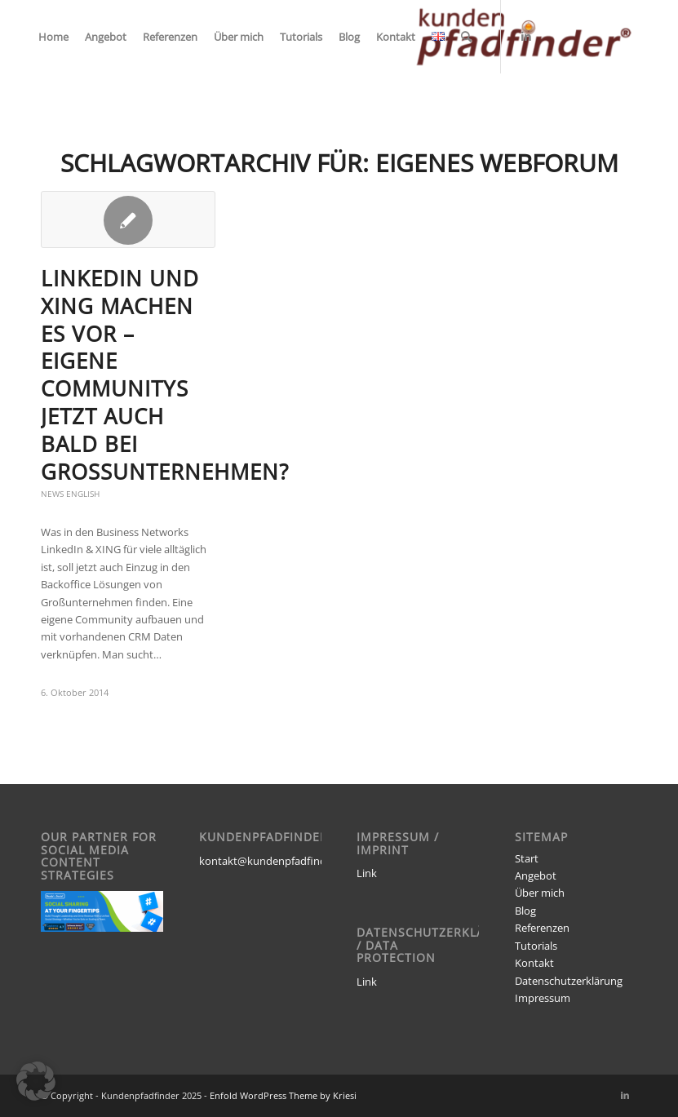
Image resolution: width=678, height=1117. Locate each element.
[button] (36, 1081)
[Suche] (466, 36)
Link (367, 873)
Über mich (540, 892)
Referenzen (542, 927)
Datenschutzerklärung (569, 980)
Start (526, 858)
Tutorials (536, 945)
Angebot (535, 875)
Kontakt (534, 962)
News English (70, 493)
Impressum (542, 998)
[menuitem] (53, 36)
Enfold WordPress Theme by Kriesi (283, 1095)
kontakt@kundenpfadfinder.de (275, 860)
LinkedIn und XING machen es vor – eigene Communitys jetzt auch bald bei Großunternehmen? (165, 375)
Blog (525, 910)
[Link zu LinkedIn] (526, 36)
